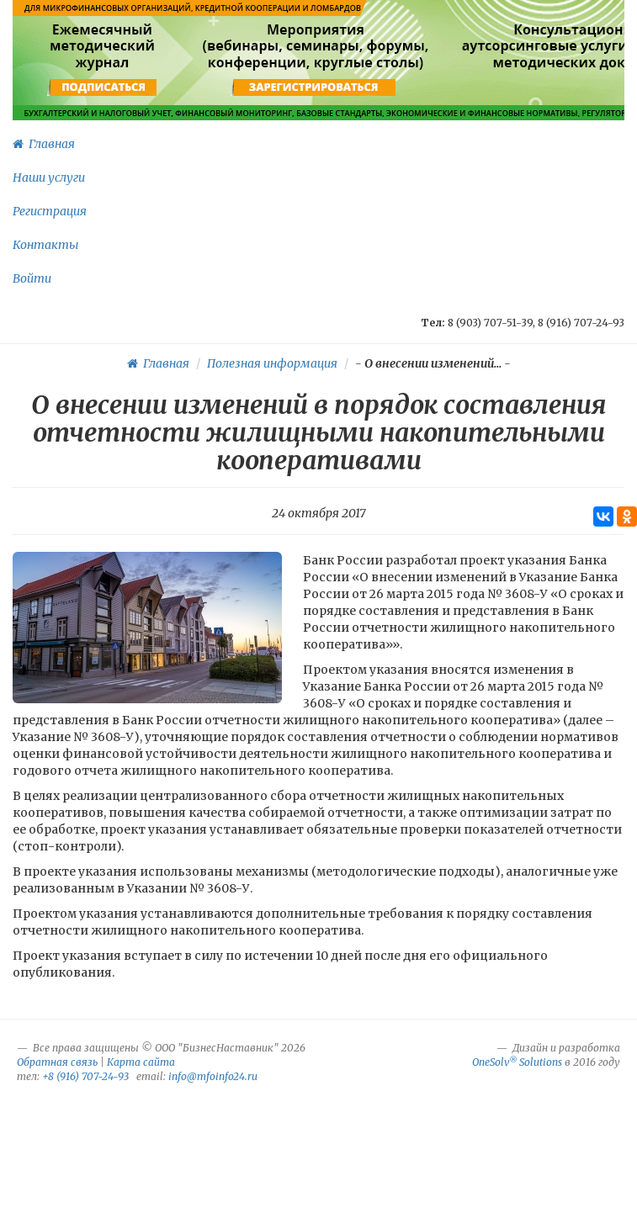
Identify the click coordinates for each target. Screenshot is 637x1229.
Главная (44, 143)
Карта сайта (141, 1062)
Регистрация (50, 211)
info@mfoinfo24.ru (212, 1076)
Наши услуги (49, 177)
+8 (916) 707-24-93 (85, 1076)
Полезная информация (272, 363)
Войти (32, 278)
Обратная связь (57, 1062)
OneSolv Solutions (517, 1062)
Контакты (45, 244)
